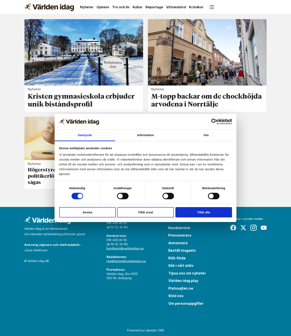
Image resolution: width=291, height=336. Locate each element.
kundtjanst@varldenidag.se (125, 248)
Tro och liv (121, 7)
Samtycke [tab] (85, 135)
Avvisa (87, 212)
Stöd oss (175, 296)
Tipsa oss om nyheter (187, 273)
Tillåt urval (145, 212)
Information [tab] (145, 135)
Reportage (154, 7)
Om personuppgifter (185, 304)
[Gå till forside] (49, 7)
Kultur (137, 7)
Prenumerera (179, 235)
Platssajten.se (180, 288)
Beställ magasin (182, 250)
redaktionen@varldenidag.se (126, 261)
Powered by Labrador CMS (145, 330)
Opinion (103, 7)
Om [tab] (206, 135)
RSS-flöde (177, 258)
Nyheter (87, 7)
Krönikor (196, 7)
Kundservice (179, 228)
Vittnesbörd (176, 7)
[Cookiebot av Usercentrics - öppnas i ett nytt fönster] (214, 122)
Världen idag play (183, 281)
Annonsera (178, 243)
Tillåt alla (203, 212)
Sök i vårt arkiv (181, 266)
